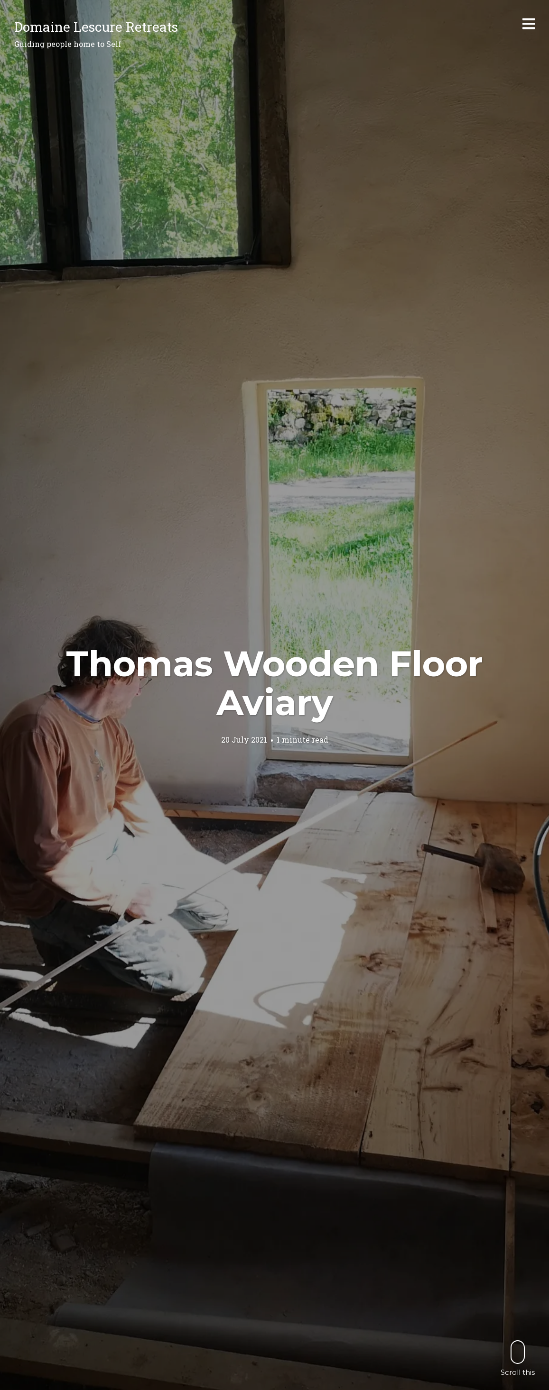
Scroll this (518, 1358)
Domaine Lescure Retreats (96, 27)
